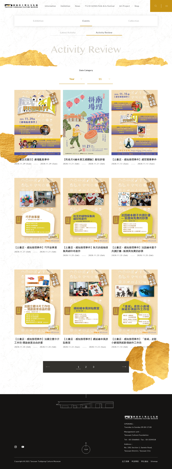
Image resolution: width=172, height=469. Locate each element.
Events (86, 20)
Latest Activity (68, 32)
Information (50, 6)
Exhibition (65, 6)
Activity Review (104, 32)
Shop (137, 6)
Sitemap (154, 461)
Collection (133, 20)
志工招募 (125, 461)
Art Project (124, 6)
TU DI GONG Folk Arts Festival (100, 6)
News (77, 6)
